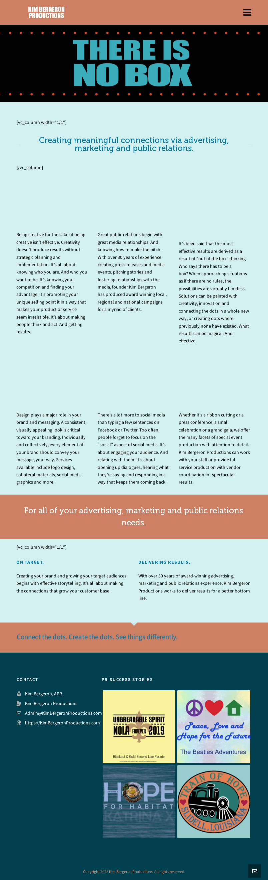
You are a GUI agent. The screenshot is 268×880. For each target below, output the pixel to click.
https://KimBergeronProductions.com (62, 723)
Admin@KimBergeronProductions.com (63, 713)
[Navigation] (247, 12)
